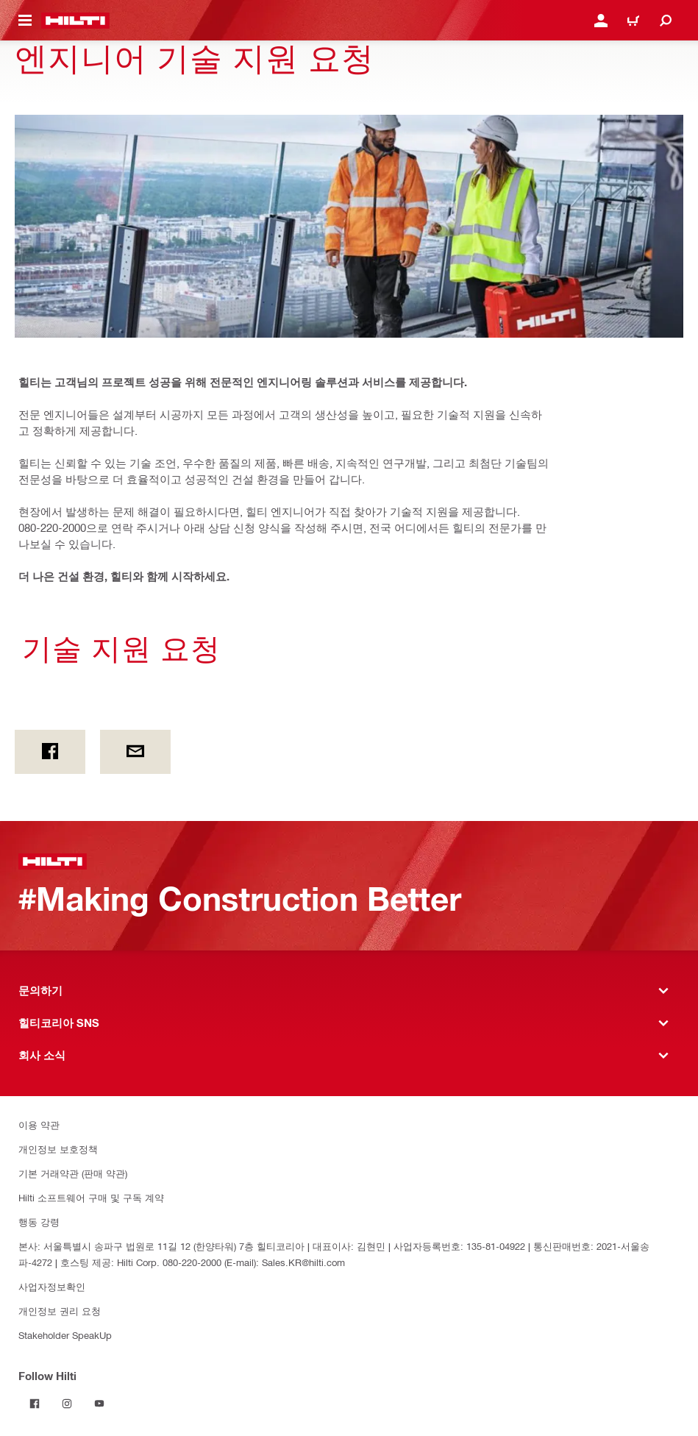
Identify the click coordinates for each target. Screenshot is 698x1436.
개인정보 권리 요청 (59, 1310)
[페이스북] (50, 752)
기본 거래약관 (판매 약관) (72, 1173)
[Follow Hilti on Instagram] (67, 1403)
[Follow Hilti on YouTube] (99, 1403)
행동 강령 (39, 1221)
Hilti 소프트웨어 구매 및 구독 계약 (91, 1197)
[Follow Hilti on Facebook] (34, 1403)
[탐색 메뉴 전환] (25, 20)
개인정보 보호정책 (58, 1148)
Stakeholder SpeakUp (65, 1334)
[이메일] (135, 752)
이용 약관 (39, 1124)
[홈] (75, 21)
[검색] (665, 20)
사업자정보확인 (51, 1286)
